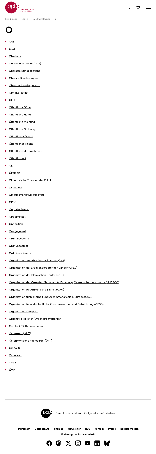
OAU (12, 48)
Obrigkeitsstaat (18, 92)
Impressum (24, 428)
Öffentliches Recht (21, 143)
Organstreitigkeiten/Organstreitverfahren (35, 318)
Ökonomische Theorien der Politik (30, 180)
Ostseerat (15, 355)
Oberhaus (15, 56)
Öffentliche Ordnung (22, 129)
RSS (87, 428)
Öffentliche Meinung (22, 121)
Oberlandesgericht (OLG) (25, 63)
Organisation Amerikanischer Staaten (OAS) (37, 260)
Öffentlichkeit (17, 158)
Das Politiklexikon (41, 19)
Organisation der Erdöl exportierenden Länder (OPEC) (43, 267)
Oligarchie (15, 187)
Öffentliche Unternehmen (25, 151)
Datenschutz (42, 428)
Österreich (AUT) (20, 333)
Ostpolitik (15, 347)
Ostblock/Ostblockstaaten (26, 326)
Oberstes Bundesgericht (24, 70)
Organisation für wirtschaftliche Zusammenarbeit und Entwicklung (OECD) (56, 304)
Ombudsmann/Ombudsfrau (26, 194)
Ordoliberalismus (19, 253)
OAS (12, 41)
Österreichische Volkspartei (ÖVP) (30, 340)
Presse (112, 428)
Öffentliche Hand (20, 114)
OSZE (12, 362)
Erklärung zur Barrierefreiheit (78, 434)
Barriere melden (129, 428)
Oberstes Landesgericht (24, 85)
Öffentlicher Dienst (21, 136)
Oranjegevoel (17, 231)
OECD (13, 99)
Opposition (16, 223)
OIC (11, 165)
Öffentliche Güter (20, 107)
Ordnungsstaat (18, 245)
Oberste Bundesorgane (24, 78)
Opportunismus (19, 209)
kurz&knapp (11, 19)
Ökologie (14, 172)
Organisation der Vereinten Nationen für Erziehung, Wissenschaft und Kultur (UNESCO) (64, 282)
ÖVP (12, 369)
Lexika (25, 19)
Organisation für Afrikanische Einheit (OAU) (36, 289)
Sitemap (58, 428)
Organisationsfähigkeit (23, 311)
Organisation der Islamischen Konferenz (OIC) (38, 275)
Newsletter (74, 428)
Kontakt (99, 428)
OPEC (12, 202)
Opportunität (17, 216)
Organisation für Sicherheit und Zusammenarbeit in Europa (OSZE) (51, 296)
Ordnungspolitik (19, 238)
